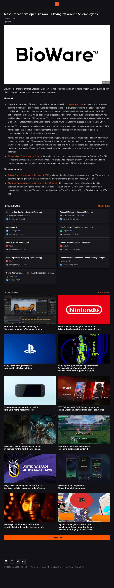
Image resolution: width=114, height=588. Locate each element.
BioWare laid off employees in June (23, 156)
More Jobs (104, 206)
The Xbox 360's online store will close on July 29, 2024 (32, 183)
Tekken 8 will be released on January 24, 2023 (28, 175)
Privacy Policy (68, 567)
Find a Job (24, 567)
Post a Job (34, 567)
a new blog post (76, 104)
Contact (43, 567)
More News (103, 293)
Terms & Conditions (54, 567)
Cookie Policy (79, 567)
